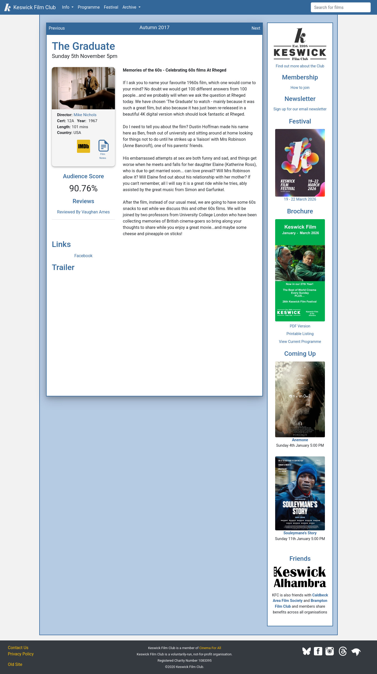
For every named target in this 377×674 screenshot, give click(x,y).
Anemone (300, 402)
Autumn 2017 (154, 27)
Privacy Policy (21, 653)
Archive (130, 7)
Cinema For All (210, 648)
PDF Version (300, 326)
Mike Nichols (85, 114)
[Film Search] (341, 7)
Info (66, 7)
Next (256, 28)
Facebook (83, 255)
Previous (57, 28)
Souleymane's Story (300, 495)
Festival (111, 7)
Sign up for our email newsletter (300, 109)
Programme (89, 7)
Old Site (15, 664)
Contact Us (18, 647)
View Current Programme (300, 341)
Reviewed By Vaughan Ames (83, 211)
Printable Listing (300, 334)
